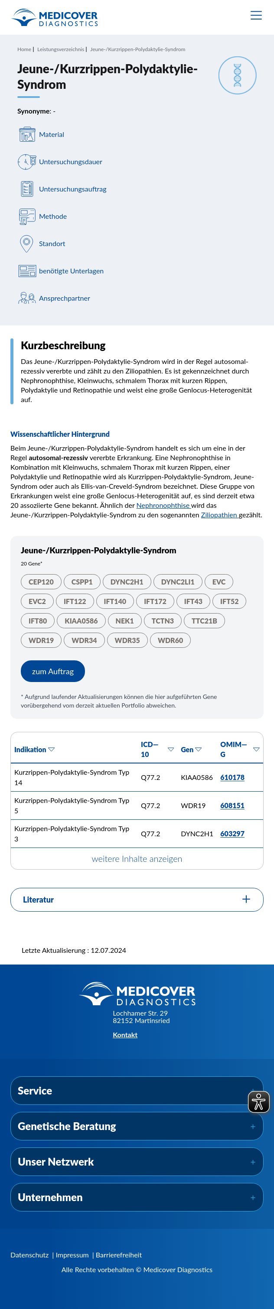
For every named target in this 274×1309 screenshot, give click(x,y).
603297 (232, 833)
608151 (232, 805)
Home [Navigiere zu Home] (24, 49)
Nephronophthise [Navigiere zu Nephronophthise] (164, 505)
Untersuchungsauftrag (73, 189)
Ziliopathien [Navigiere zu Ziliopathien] (220, 514)
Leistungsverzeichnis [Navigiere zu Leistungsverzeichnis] (60, 49)
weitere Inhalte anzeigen (136, 858)
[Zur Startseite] (54, 17)
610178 (232, 777)
